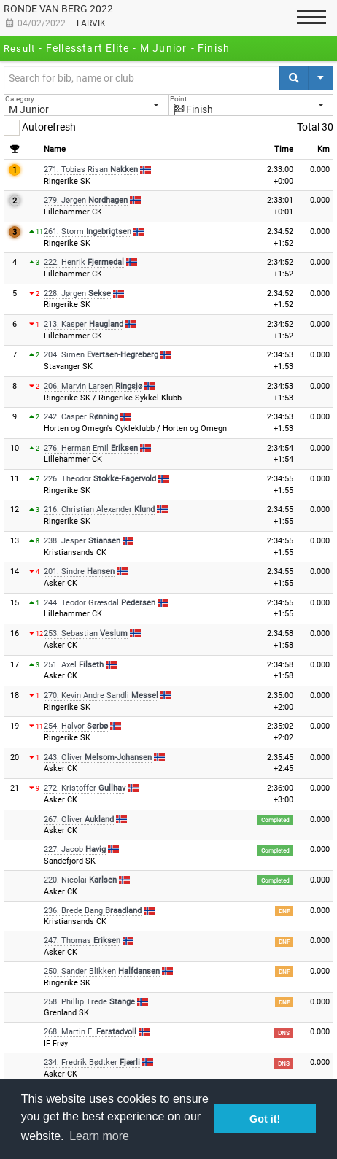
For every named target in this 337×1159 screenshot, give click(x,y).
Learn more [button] (99, 1136)
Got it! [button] (264, 1119)
